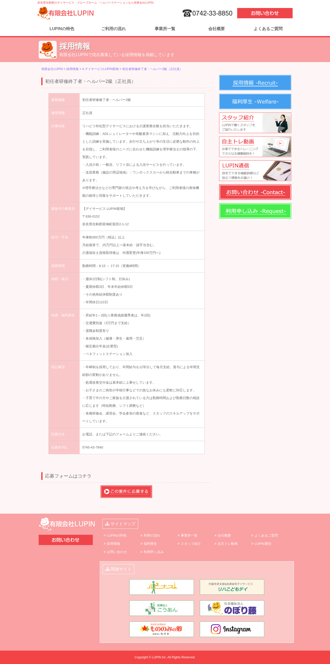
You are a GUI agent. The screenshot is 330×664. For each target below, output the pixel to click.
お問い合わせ (117, 552)
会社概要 (216, 29)
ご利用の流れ (113, 29)
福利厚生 (150, 544)
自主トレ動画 (228, 544)
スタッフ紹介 (191, 544)
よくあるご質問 (268, 29)
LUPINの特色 (62, 29)
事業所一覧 (165, 29)
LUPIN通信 (262, 544)
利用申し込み (154, 552)
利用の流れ (152, 535)
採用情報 (113, 544)
